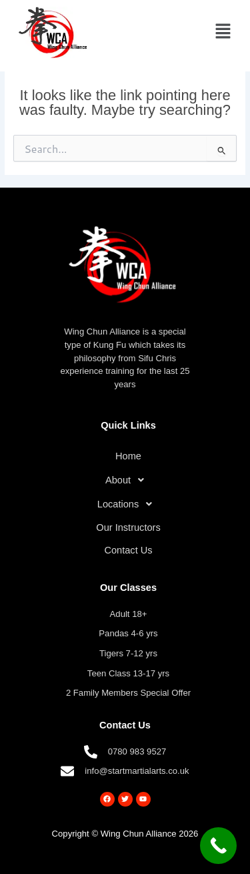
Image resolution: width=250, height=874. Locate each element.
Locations (128, 504)
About (128, 480)
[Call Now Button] (218, 845)
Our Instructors (128, 527)
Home (128, 456)
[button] (223, 32)
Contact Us (128, 550)
